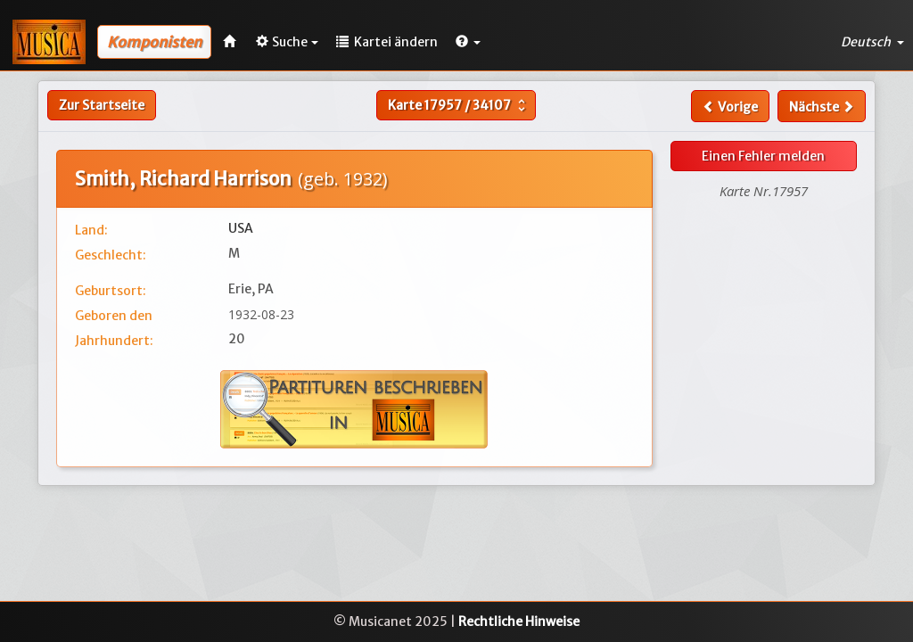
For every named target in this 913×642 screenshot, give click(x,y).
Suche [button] (287, 42)
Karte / (459, 105)
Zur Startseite (101, 105)
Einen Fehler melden (763, 156)
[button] (468, 42)
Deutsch (872, 42)
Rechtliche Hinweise (519, 621)
